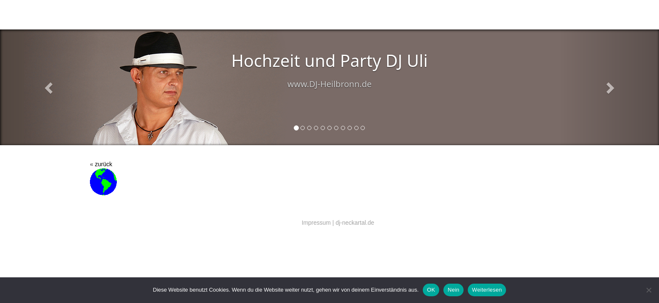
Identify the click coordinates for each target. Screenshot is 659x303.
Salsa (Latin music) (233, 14)
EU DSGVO (432, 14)
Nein (453, 290)
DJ (192, 14)
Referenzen (389, 14)
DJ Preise (349, 14)
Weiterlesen (487, 290)
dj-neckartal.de (354, 222)
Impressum (316, 222)
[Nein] (648, 290)
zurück (103, 164)
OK (431, 290)
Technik (281, 14)
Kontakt (314, 14)
